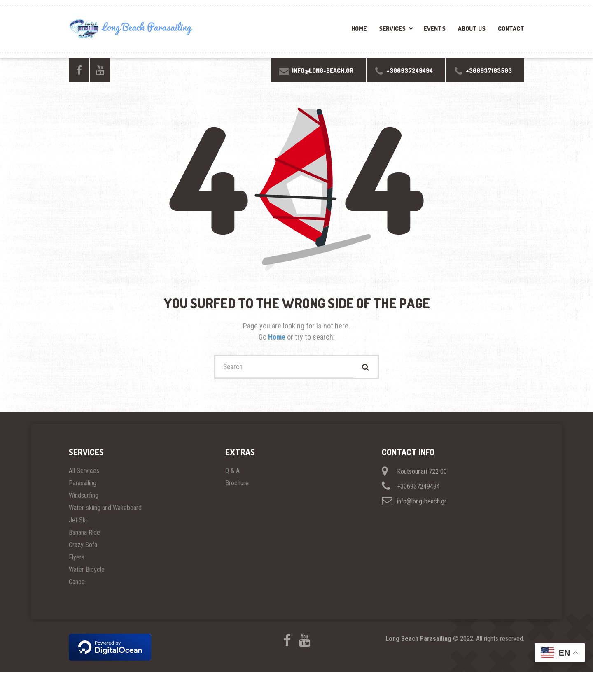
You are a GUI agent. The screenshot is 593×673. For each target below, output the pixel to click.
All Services (84, 471)
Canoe (77, 583)
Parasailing (82, 484)
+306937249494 (411, 487)
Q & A (232, 471)
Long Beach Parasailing (418, 639)
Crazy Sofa (83, 546)
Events (435, 29)
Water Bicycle (87, 570)
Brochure (237, 484)
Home (359, 29)
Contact (511, 29)
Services (392, 29)
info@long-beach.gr (414, 502)
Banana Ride (84, 533)
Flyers (76, 558)
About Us (472, 29)
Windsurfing (83, 496)
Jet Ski (78, 521)
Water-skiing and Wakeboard (105, 508)
